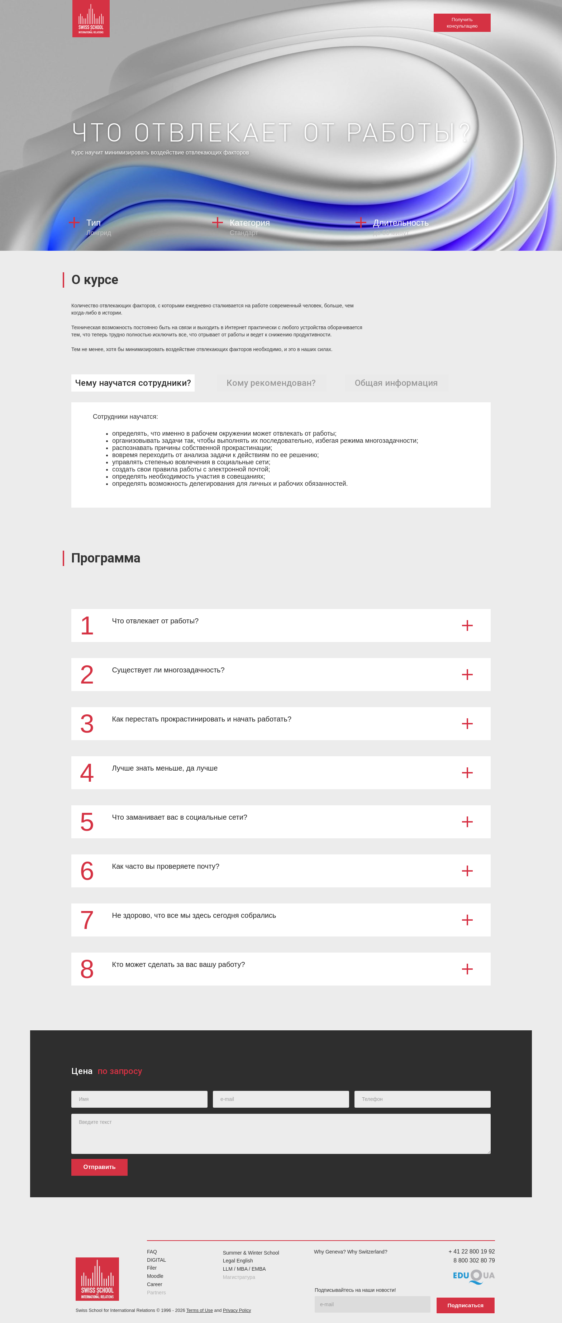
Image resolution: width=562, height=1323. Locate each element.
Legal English (238, 1261)
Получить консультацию (462, 22)
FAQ (152, 1251)
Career (154, 1284)
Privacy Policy (237, 1309)
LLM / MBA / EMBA (244, 1269)
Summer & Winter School (251, 1252)
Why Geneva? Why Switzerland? (350, 1251)
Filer (152, 1268)
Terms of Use (199, 1309)
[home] (92, 21)
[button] (281, 625)
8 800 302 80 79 (474, 1260)
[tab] (133, 382)
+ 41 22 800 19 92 (472, 1251)
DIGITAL (156, 1259)
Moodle (155, 1276)
